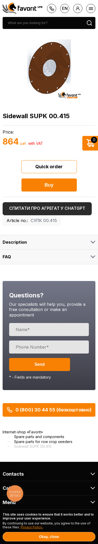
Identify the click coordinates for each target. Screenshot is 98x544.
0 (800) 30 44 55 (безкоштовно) (49, 410)
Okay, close (49, 537)
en (65, 8)
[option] (49, 67)
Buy (48, 185)
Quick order (49, 166)
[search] (43, 23)
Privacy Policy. (32, 527)
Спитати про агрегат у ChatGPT (47, 208)
